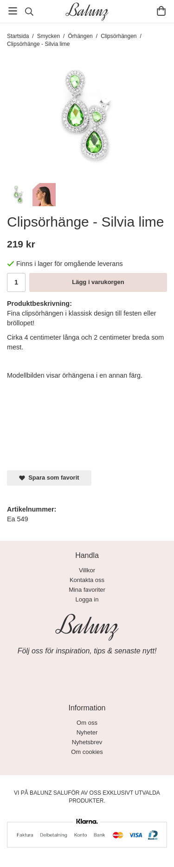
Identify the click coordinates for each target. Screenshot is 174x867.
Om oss (87, 722)
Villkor (87, 570)
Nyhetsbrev (87, 742)
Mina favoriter (87, 589)
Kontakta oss (87, 579)
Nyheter (87, 732)
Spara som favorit (49, 477)
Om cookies (87, 751)
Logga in (87, 599)
